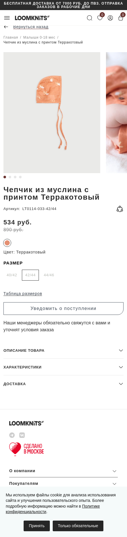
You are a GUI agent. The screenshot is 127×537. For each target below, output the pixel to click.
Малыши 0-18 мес (39, 37)
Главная (10, 37)
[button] (63, 350)
